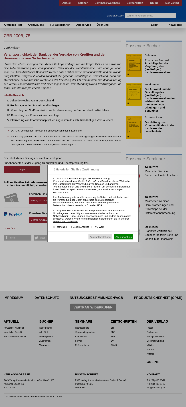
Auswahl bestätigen (100, 237)
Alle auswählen (124, 237)
